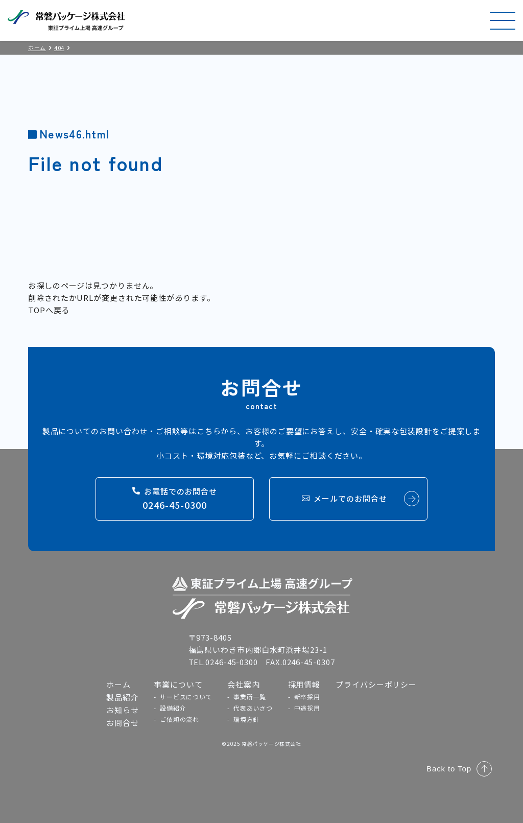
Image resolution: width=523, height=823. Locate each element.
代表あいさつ (252, 707)
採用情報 (304, 684)
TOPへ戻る (48, 309)
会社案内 (243, 684)
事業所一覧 (249, 696)
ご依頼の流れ (179, 719)
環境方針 (246, 719)
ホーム (118, 684)
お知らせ (122, 709)
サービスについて (186, 696)
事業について (178, 684)
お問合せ (122, 722)
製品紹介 (122, 697)
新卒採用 (307, 696)
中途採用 (307, 707)
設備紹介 (173, 707)
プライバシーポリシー (376, 684)
